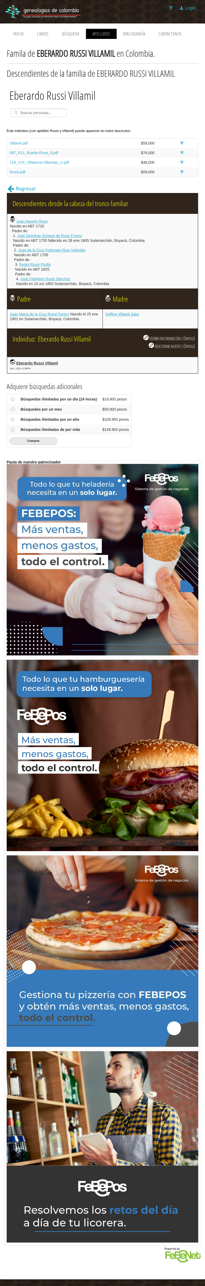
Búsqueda (70, 34)
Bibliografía (134, 34)
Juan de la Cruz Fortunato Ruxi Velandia (51, 250)
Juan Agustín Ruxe (32, 221)
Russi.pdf (17, 172)
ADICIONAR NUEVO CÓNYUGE (172, 346)
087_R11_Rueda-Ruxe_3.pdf (34, 153)
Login (190, 8)
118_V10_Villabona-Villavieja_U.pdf (39, 162)
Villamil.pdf (18, 143)
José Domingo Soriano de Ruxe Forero (49, 236)
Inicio (18, 34)
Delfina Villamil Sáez (122, 314)
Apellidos (101, 34)
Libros (43, 34)
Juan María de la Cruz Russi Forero (39, 314)
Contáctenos (170, 34)
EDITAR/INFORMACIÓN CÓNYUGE (169, 338)
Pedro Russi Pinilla (35, 264)
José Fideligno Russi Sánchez (45, 279)
